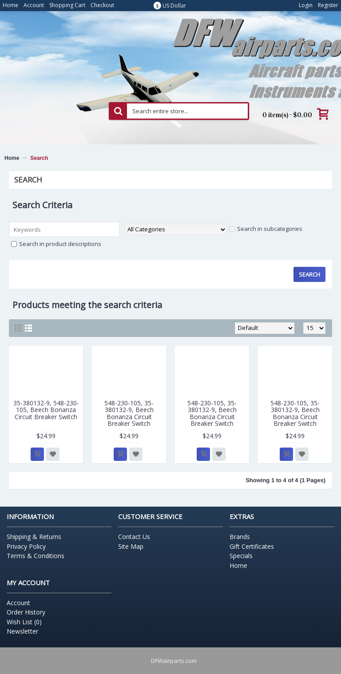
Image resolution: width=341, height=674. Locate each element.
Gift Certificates (252, 546)
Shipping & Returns (34, 536)
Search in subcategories (265, 229)
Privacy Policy (26, 546)
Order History (26, 612)
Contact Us (134, 536)
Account (18, 603)
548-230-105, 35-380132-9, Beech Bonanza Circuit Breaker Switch (129, 413)
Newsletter (22, 631)
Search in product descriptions (56, 244)
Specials (241, 555)
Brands (240, 536)
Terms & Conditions (35, 555)
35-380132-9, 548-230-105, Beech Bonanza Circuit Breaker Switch (46, 410)
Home (11, 158)
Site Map (130, 546)
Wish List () (24, 622)
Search (39, 158)
